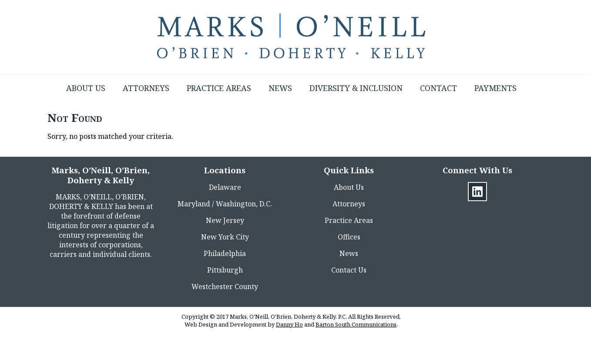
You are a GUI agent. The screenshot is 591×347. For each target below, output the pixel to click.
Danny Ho (289, 324)
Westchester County (224, 286)
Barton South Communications (356, 324)
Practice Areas (219, 88)
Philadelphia (225, 253)
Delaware (225, 187)
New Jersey (225, 220)
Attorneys (146, 88)
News (280, 88)
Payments (495, 88)
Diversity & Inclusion (356, 88)
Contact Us (348, 270)
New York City (225, 237)
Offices (349, 237)
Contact (438, 88)
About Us (85, 88)
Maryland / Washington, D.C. (225, 204)
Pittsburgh (225, 270)
